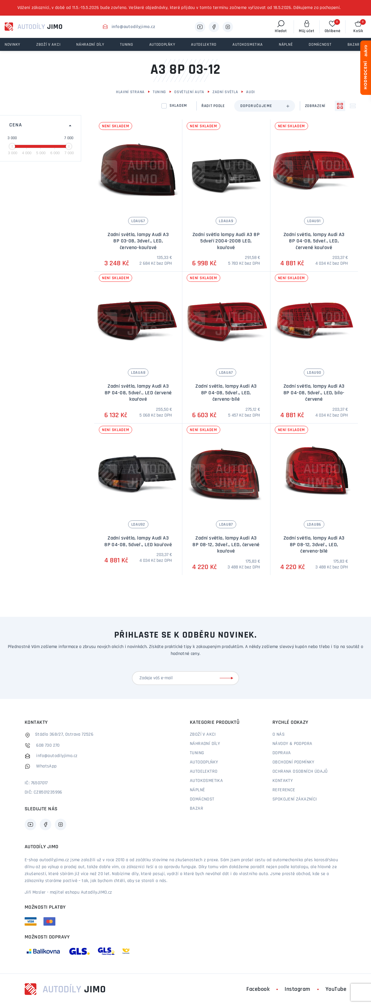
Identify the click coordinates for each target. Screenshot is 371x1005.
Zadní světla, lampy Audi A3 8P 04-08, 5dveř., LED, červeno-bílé (226, 393)
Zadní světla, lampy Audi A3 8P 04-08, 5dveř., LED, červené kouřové (314, 241)
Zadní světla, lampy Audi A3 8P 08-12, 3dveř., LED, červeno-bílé (314, 544)
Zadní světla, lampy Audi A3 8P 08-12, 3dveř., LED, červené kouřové (226, 544)
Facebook (258, 989)
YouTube (336, 989)
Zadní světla (225, 92)
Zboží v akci (203, 734)
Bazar (196, 808)
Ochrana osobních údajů (300, 771)
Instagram (297, 989)
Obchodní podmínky (293, 762)
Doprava (281, 753)
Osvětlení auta (189, 92)
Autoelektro (203, 771)
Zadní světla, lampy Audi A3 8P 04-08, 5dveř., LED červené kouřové (138, 393)
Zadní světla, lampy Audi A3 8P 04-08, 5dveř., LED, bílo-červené (314, 393)
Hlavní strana (130, 92)
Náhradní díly (205, 743)
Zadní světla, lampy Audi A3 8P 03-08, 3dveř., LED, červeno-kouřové (138, 241)
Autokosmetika (206, 780)
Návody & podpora (292, 743)
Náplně (197, 790)
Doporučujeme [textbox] (256, 106)
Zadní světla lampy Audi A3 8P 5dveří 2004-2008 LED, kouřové (226, 241)
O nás (278, 734)
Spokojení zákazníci (294, 799)
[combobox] (264, 106)
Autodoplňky (204, 762)
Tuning (159, 92)
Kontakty (282, 780)
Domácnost (202, 799)
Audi (250, 92)
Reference (283, 790)
